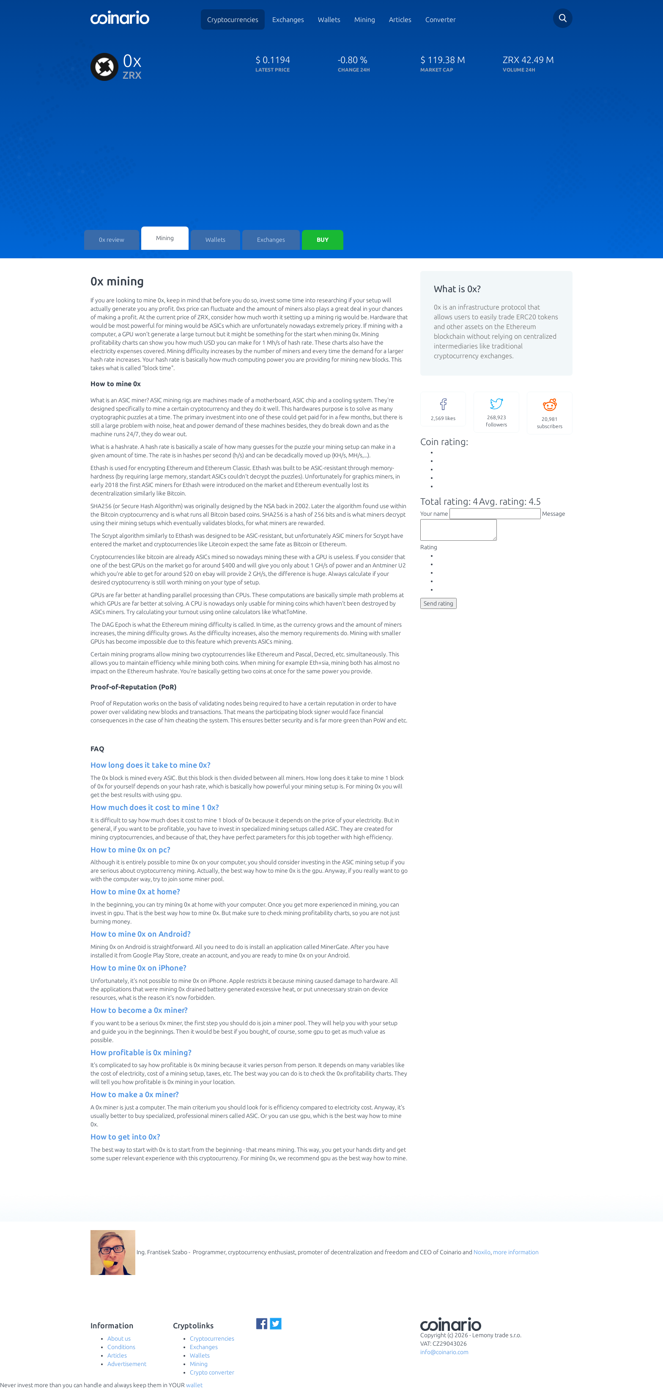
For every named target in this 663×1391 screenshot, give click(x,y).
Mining (364, 19)
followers (496, 413)
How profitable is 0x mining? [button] (141, 1054)
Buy (323, 241)
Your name (434, 515)
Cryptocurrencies (232, 19)
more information (516, 1253)
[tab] (249, 767)
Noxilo (482, 1253)
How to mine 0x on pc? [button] (130, 851)
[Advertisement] (331, 163)
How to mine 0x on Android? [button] (140, 936)
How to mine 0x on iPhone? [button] (138, 969)
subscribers (549, 414)
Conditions (121, 1348)
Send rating (438, 609)
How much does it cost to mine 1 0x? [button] (154, 809)
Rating (428, 552)
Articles (400, 19)
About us (119, 1340)
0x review (111, 241)
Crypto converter (212, 1374)
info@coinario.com (444, 1354)
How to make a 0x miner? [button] (134, 1096)
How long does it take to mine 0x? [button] (150, 767)
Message (553, 515)
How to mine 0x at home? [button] (135, 893)
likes (443, 410)
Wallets (329, 19)
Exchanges (288, 19)
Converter (440, 19)
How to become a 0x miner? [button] (139, 1012)
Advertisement (126, 1365)
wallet (194, 1386)
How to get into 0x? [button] (125, 1138)
